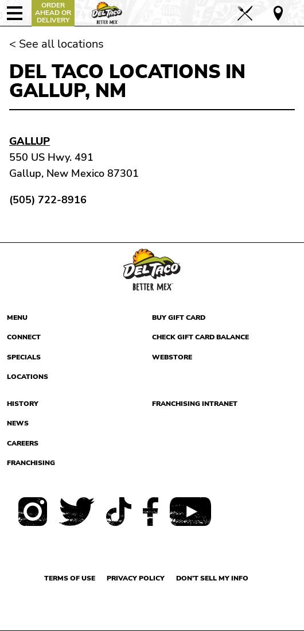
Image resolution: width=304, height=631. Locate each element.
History (22, 404)
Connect (24, 337)
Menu (17, 317)
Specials (24, 357)
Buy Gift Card (178, 317)
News (18, 423)
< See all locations (56, 44)
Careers (22, 443)
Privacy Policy (136, 578)
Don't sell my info (212, 578)
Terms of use (69, 578)
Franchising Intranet (194, 404)
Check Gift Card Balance (200, 337)
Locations (27, 377)
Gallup (29, 141)
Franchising (31, 463)
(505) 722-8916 (48, 200)
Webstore (172, 357)
